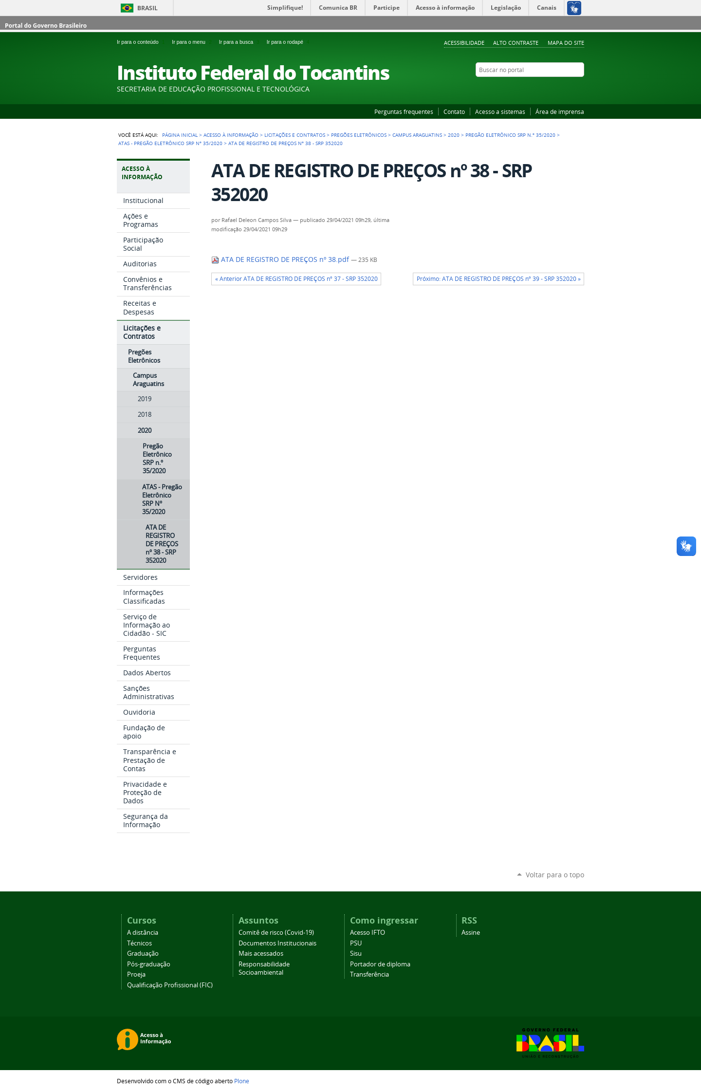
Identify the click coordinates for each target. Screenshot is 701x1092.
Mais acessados (261, 953)
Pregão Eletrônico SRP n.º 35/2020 (510, 134)
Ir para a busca (241, 42)
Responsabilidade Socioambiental (264, 968)
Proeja (136, 974)
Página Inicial (180, 134)
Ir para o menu (193, 42)
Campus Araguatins (417, 134)
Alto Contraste (515, 42)
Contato (454, 111)
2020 (454, 134)
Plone (241, 1081)
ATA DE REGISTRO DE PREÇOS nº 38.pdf (281, 259)
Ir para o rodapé (289, 42)
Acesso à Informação (230, 134)
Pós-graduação (148, 964)
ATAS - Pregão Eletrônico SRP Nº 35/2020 (170, 143)
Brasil (147, 8)
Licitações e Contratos (294, 134)
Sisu (356, 953)
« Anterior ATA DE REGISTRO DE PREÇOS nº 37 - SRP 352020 (296, 279)
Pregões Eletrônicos (359, 134)
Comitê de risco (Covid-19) (276, 932)
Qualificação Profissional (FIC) (170, 985)
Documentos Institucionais (277, 943)
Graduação (143, 953)
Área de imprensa (559, 111)
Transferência (369, 974)
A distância (142, 932)
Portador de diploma (380, 964)
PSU (356, 943)
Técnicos (139, 943)
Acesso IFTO (367, 932)
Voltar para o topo (555, 874)
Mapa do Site (566, 42)
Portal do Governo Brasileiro (46, 25)
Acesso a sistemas (500, 111)
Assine (470, 932)
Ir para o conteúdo (142, 42)
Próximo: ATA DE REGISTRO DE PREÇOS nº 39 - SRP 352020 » (499, 279)
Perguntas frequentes (403, 111)
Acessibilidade (464, 42)
